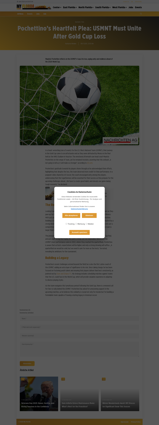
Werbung (80, 224)
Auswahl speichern (79, 232)
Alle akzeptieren (71, 215)
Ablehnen (89, 215)
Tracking (70, 224)
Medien (90, 224)
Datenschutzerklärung (79, 209)
